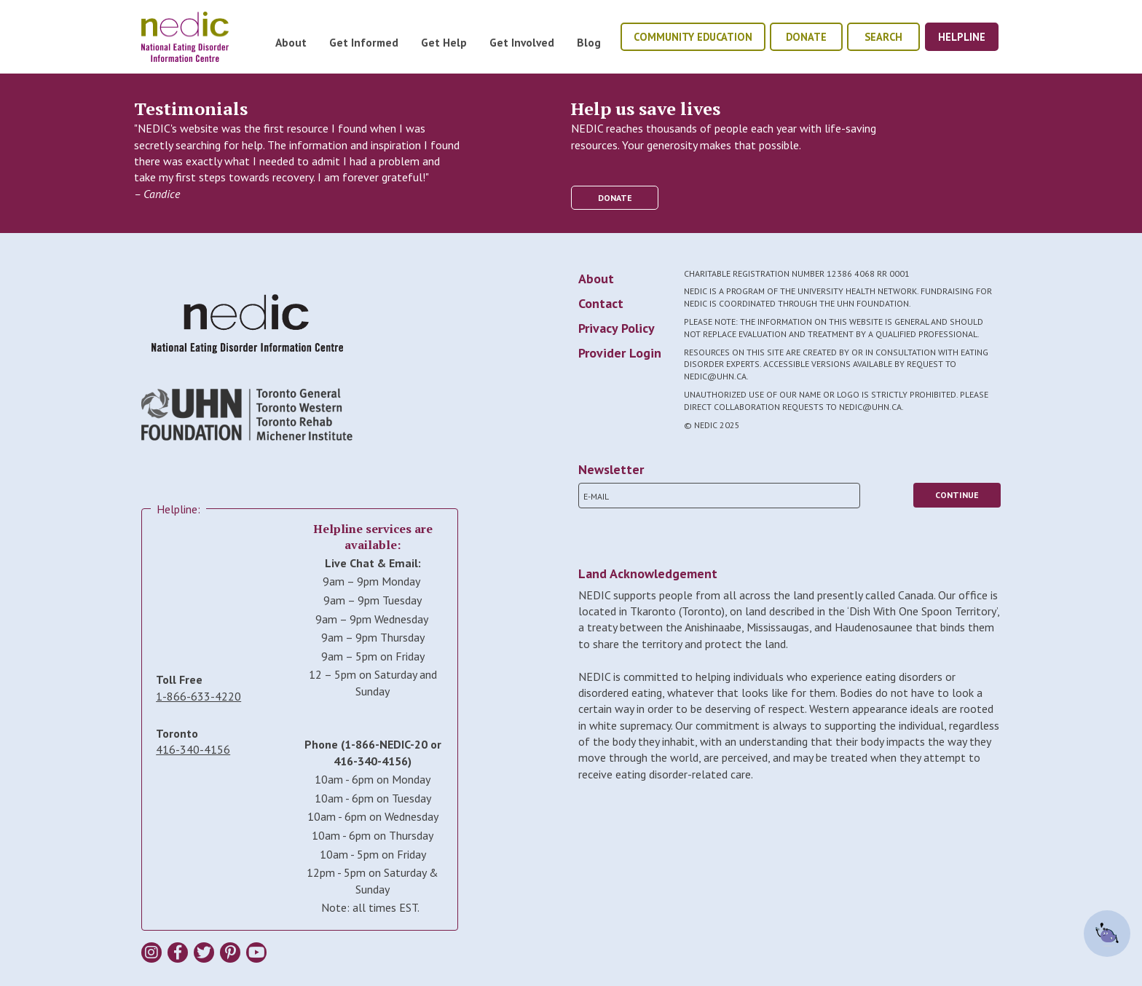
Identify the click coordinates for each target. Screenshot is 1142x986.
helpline (961, 37)
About (291, 42)
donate (806, 37)
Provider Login (619, 352)
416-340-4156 (193, 749)
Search (883, 37)
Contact (600, 303)
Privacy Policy (616, 328)
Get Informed (363, 42)
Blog (589, 42)
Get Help (444, 42)
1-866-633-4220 (198, 696)
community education (693, 37)
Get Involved (521, 42)
